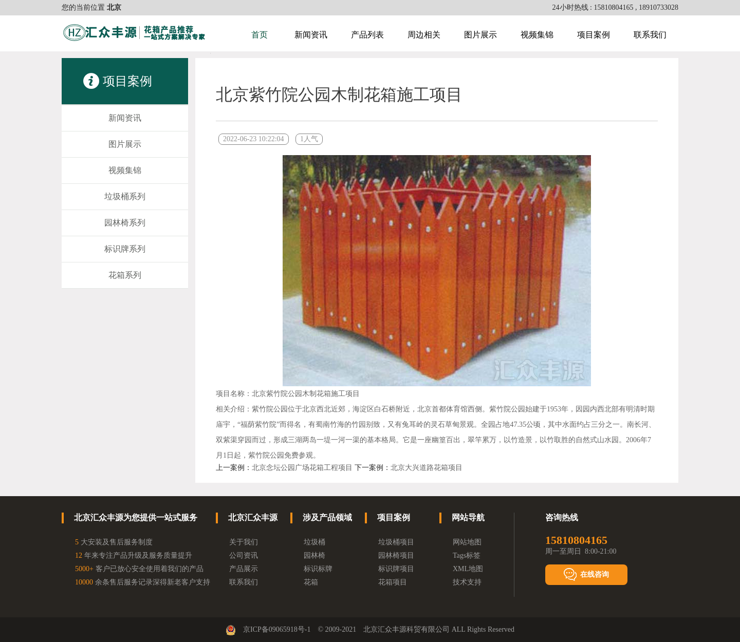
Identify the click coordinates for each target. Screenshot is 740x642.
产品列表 (367, 34)
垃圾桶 (314, 542)
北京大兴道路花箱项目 (426, 467)
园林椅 (314, 555)
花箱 (311, 582)
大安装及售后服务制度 (114, 542)
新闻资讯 (310, 34)
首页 (259, 34)
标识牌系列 (124, 248)
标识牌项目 (396, 569)
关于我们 (243, 542)
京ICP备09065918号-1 (276, 629)
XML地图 (468, 569)
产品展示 (243, 569)
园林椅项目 (396, 555)
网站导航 (468, 517)
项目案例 (593, 34)
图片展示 (480, 34)
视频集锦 (537, 34)
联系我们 (650, 34)
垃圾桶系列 (124, 196)
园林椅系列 (124, 222)
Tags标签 (466, 555)
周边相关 (424, 34)
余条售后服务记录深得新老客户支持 (142, 582)
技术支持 (467, 582)
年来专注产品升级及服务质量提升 (133, 555)
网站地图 (467, 542)
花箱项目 (392, 582)
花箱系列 (124, 275)
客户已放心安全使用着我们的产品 (139, 569)
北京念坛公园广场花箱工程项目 (302, 467)
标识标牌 (318, 569)
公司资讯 (243, 555)
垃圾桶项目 (396, 542)
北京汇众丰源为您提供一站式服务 (135, 517)
